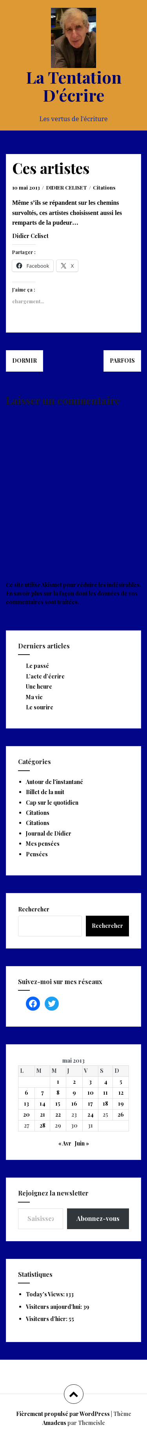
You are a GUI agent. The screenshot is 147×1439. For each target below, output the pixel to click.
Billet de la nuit (45, 792)
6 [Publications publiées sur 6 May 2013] (26, 1092)
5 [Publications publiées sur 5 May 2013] (121, 1081)
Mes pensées (43, 843)
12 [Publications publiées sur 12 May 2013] (120, 1092)
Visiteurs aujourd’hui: (54, 1306)
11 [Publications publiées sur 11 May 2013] (105, 1092)
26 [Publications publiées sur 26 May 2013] (121, 1114)
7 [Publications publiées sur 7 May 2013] (42, 1092)
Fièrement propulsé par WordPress (63, 1414)
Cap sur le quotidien (52, 802)
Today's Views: (46, 1294)
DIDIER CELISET (66, 187)
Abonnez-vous (98, 1218)
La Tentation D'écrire (74, 86)
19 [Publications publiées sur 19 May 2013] (121, 1103)
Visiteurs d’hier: (47, 1319)
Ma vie (34, 697)
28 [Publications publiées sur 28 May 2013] (42, 1125)
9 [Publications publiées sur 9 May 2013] (74, 1092)
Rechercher (33, 909)
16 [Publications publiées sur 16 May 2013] (74, 1103)
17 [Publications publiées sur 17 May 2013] (90, 1103)
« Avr (64, 1143)
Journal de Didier (48, 833)
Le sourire (39, 707)
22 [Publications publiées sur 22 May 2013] (58, 1114)
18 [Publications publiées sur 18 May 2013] (105, 1103)
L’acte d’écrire (45, 676)
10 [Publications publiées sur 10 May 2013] (90, 1092)
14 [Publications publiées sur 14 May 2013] (42, 1103)
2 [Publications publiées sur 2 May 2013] (74, 1081)
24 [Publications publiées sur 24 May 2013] (90, 1114)
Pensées (37, 854)
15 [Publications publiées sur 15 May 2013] (57, 1103)
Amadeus (54, 1422)
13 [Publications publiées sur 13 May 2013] (26, 1103)
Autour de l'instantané (54, 782)
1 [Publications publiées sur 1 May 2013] (58, 1081)
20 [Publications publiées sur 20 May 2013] (26, 1114)
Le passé (37, 665)
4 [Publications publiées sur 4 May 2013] (105, 1081)
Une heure (39, 686)
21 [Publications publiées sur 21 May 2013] (42, 1114)
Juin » (82, 1143)
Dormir (24, 360)
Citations (104, 187)
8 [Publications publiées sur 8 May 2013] (58, 1092)
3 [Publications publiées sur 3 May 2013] (90, 1081)
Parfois (122, 360)
